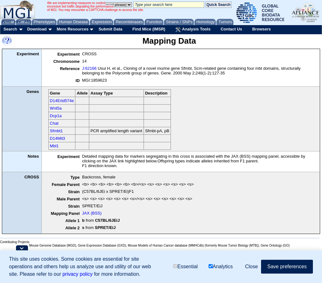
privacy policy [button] (78, 274)
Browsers (261, 29)
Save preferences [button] (287, 266)
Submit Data (111, 29)
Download (36, 29)
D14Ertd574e (62, 100)
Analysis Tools (192, 29)
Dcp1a (56, 115)
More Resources (72, 29)
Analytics (221, 266)
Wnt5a (56, 108)
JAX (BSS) (91, 213)
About (6, 21)
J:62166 (89, 68)
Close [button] (251, 266)
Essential (185, 266)
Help (17, 21)
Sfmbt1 (56, 130)
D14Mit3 (57, 138)
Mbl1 (54, 146)
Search (10, 29)
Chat (54, 123)
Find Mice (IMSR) (148, 29)
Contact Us (231, 29)
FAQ (28, 21)
